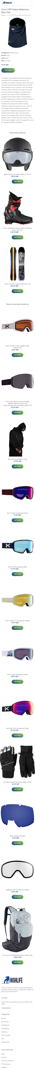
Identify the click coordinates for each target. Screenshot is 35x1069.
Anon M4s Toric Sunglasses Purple (17, 728)
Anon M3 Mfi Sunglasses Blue (17, 567)
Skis (2, 1039)
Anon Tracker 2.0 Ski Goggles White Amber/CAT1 (17, 347)
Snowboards (5, 1042)
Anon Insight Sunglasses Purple (17, 513)
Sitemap (4, 1067)
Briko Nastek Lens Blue (17, 836)
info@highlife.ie (6, 1008)
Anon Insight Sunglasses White (17, 674)
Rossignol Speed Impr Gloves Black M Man (17, 782)
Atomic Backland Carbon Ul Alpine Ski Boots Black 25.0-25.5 (17, 229)
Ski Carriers (5, 1022)
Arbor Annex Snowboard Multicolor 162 (17, 284)
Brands (12, 53)
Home (3, 15)
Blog (2, 1054)
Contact (3, 1057)
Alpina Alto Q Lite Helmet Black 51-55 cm (17, 174)
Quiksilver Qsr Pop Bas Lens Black (17, 890)
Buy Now (8, 70)
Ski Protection (5, 1035)
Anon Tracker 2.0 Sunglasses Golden (17, 621)
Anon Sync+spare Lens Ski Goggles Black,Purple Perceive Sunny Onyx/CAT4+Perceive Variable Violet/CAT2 (17, 403)
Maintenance (5, 1025)
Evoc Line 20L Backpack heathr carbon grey (17, 955)
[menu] (32, 3)
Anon (16, 53)
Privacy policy (5, 1064)
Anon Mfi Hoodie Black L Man (17, 459)
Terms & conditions (7, 1061)
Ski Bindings (5, 1028)
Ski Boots (4, 1032)
